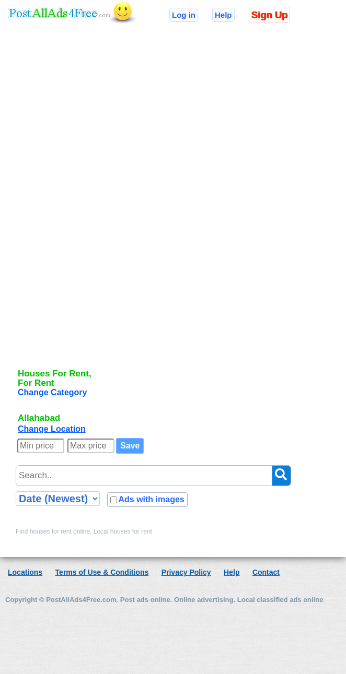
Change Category (52, 392)
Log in (183, 14)
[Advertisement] (59, 204)
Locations (25, 572)
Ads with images (151, 499)
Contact (266, 572)
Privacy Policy (186, 572)
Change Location (52, 428)
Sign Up (269, 14)
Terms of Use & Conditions (102, 572)
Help (223, 14)
